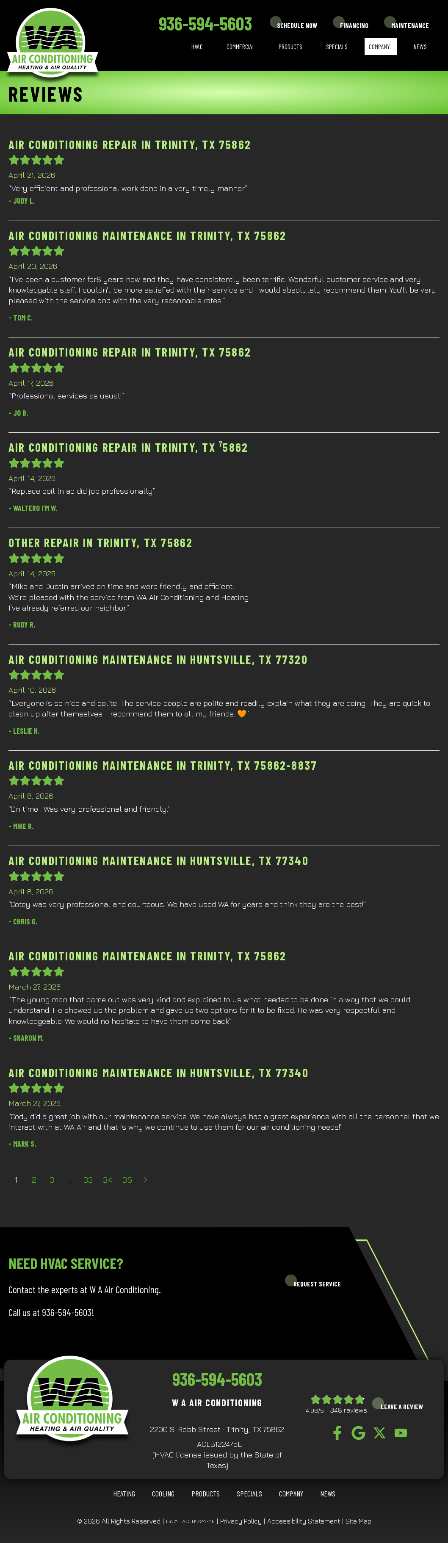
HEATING (124, 1493)
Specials (337, 46)
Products (290, 46)
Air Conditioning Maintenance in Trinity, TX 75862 (147, 235)
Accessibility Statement (303, 1521)
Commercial (241, 46)
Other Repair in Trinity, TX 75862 (100, 542)
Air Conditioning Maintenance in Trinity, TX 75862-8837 (162, 765)
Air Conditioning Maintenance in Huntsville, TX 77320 (158, 659)
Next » (146, 1179)
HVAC (197, 46)
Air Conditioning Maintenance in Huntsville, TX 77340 (158, 860)
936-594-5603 (205, 23)
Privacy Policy (241, 1521)
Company (379, 46)
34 (107, 1179)
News (420, 46)
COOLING (163, 1493)
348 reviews (348, 1410)
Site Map (358, 1521)
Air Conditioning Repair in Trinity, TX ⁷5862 (128, 447)
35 (127, 1179)
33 (88, 1179)
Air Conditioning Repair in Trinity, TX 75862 (129, 144)
